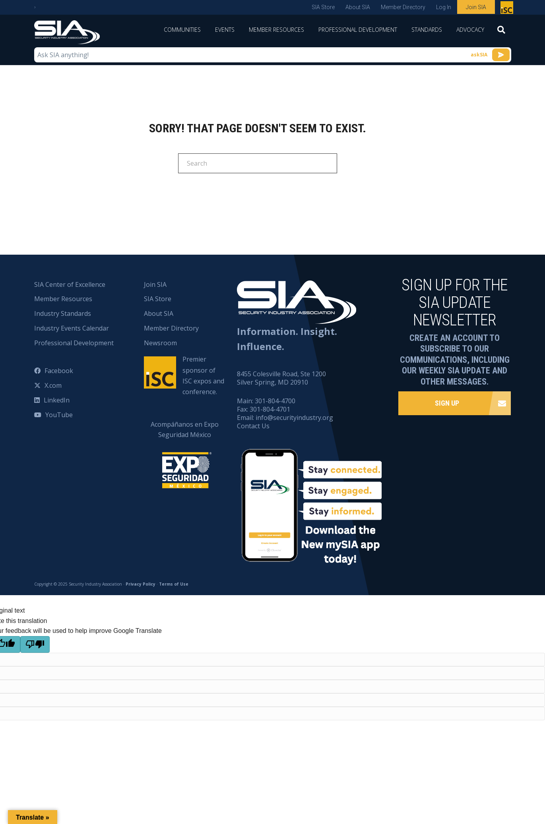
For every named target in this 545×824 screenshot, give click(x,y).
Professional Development (357, 29)
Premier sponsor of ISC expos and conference (508, 9)
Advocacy (470, 29)
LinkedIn (57, 400)
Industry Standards (62, 313)
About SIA (357, 7)
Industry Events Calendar (71, 328)
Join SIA (476, 7)
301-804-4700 (275, 401)
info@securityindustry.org (294, 417)
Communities (182, 29)
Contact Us (253, 426)
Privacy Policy (140, 584)
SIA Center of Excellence (69, 284)
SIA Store (323, 7)
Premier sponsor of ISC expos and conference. (203, 375)
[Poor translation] (35, 644)
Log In (443, 7)
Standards (426, 29)
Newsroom (160, 342)
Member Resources (276, 29)
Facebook (59, 370)
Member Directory (403, 7)
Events (225, 29)
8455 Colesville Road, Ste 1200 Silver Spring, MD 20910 (281, 378)
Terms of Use (173, 584)
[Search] (501, 32)
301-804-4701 (270, 409)
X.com (53, 385)
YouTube (59, 414)
